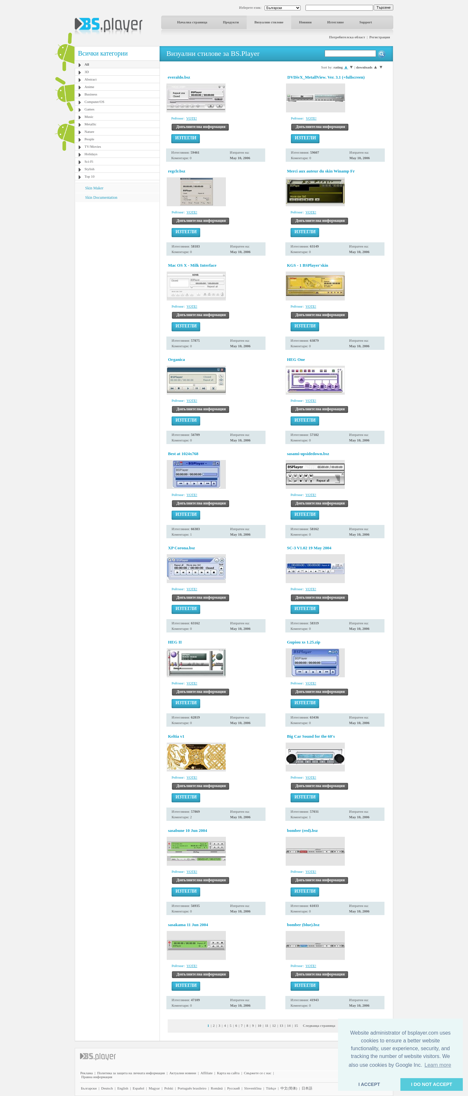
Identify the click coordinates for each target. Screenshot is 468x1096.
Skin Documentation (101, 197)
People (89, 139)
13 (281, 1025)
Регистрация (380, 37)
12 (274, 1025)
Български (89, 1088)
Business (90, 94)
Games (89, 109)
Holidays (91, 154)
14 (289, 1025)
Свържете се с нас (257, 1073)
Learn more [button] (437, 1065)
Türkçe (271, 1088)
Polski (168, 1088)
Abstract (90, 79)
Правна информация (96, 1077)
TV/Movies (92, 146)
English (122, 1088)
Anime (89, 87)
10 (259, 1025)
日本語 (307, 1088)
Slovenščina (252, 1088)
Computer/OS (94, 102)
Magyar (154, 1088)
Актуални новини (182, 1073)
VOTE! (191, 118)
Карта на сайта (228, 1073)
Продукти (231, 22)
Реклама (86, 1073)
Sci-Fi (88, 161)
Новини (305, 22)
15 (296, 1025)
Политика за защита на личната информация (131, 1073)
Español (138, 1088)
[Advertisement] (117, 242)
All (86, 64)
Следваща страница (319, 1025)
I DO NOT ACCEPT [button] (431, 1084)
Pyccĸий (233, 1088)
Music (89, 117)
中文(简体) (288, 1088)
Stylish (89, 169)
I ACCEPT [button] (369, 1084)
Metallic (90, 124)
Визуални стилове (268, 22)
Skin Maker (94, 188)
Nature (89, 132)
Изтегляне (335, 22)
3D (86, 72)
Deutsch (107, 1088)
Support (365, 22)
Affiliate (207, 1073)
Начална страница (192, 22)
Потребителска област (347, 37)
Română (217, 1088)
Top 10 (89, 176)
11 (266, 1025)
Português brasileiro (192, 1088)
